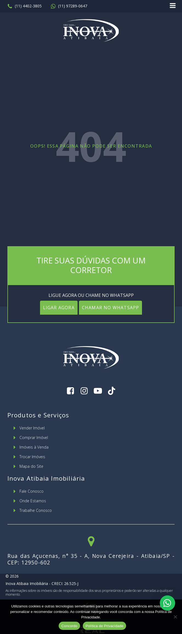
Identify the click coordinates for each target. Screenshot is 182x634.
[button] (24, 6)
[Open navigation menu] (172, 6)
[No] (175, 616)
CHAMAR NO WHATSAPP (110, 308)
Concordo (69, 626)
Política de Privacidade (104, 626)
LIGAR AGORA (59, 308)
